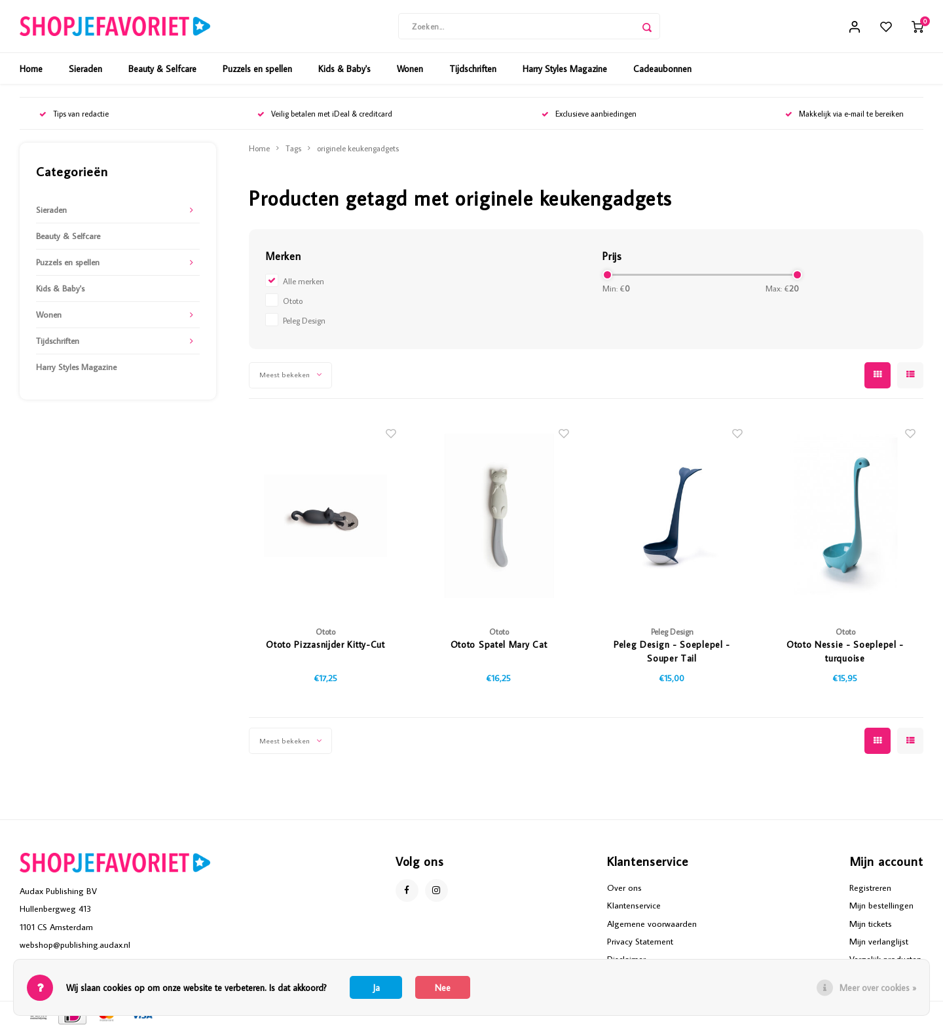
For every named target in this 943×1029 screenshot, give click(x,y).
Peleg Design (304, 320)
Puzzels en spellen (257, 69)
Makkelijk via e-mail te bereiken (844, 114)
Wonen (410, 69)
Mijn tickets (870, 923)
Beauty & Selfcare (162, 69)
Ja (376, 988)
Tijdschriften (472, 69)
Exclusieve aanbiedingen (589, 114)
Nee (443, 988)
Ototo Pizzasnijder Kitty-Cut (325, 644)
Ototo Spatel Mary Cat (499, 644)
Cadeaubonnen (662, 69)
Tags (293, 148)
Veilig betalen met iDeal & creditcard (324, 114)
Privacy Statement (640, 941)
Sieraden (85, 69)
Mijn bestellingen (881, 905)
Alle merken (303, 281)
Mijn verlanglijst (878, 941)
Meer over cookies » (878, 988)
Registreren (870, 887)
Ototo (293, 300)
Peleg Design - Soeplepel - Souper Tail (672, 651)
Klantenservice (634, 905)
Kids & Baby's (344, 69)
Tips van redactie (74, 114)
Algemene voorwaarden (652, 923)
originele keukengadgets (358, 148)
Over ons (624, 887)
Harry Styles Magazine (565, 69)
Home (31, 69)
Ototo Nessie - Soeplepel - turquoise (845, 651)
